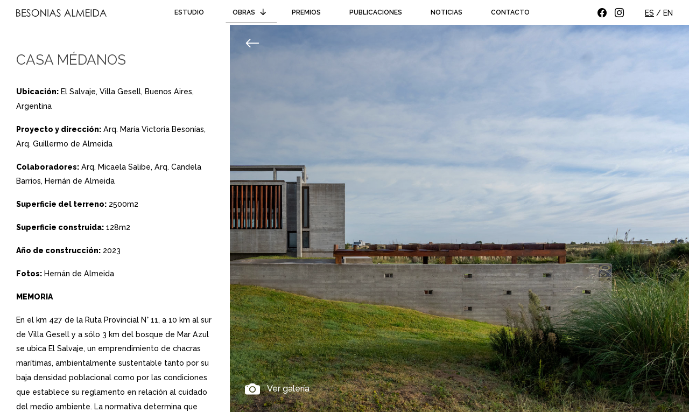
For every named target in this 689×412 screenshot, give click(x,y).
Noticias (446, 12)
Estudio (189, 12)
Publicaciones (375, 12)
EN (668, 13)
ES (649, 13)
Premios (306, 12)
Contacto (510, 12)
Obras (251, 12)
